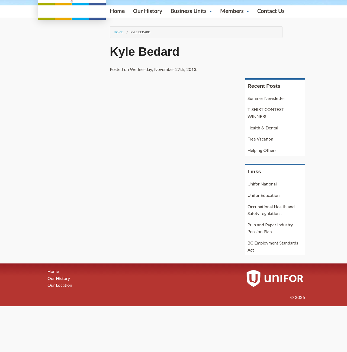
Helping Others (262, 195)
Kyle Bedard (72, 130)
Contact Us (203, 108)
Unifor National (262, 229)
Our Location (59, 331)
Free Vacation (260, 184)
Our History (80, 108)
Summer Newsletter (266, 143)
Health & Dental (263, 173)
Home (49, 108)
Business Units (121, 108)
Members (164, 108)
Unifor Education (263, 240)
